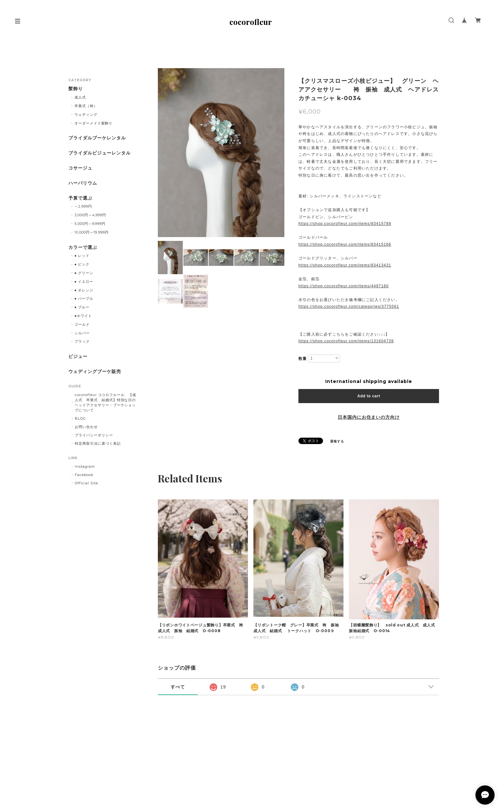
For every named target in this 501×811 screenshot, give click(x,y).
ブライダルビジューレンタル (99, 153)
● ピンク (81, 264)
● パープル (83, 298)
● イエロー (83, 281)
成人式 (80, 97)
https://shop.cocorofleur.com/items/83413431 (344, 265)
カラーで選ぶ (82, 247)
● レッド (81, 255)
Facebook (84, 475)
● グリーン (83, 273)
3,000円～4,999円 (90, 215)
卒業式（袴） (85, 106)
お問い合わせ (86, 427)
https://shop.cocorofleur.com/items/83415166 (344, 244)
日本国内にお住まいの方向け (369, 417)
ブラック (82, 341)
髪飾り (75, 88)
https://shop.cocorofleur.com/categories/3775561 (348, 306)
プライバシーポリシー (94, 435)
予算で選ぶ (80, 198)
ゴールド (82, 324)
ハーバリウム (82, 183)
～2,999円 (83, 206)
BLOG (80, 418)
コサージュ (80, 168)
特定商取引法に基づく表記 (98, 443)
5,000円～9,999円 (89, 223)
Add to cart (368, 396)
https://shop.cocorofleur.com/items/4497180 (343, 286)
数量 (302, 358)
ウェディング (85, 114)
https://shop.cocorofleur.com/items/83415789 (344, 223)
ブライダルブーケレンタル (97, 138)
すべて (178, 686)
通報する (337, 441)
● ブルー (81, 307)
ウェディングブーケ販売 (94, 371)
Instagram (85, 466)
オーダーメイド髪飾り (93, 123)
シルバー (82, 333)
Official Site (86, 483)
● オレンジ (83, 290)
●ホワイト (83, 316)
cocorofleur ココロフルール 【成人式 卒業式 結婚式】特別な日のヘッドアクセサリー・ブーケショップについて (105, 402)
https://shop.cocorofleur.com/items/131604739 (346, 341)
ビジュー (78, 356)
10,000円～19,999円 (91, 232)
